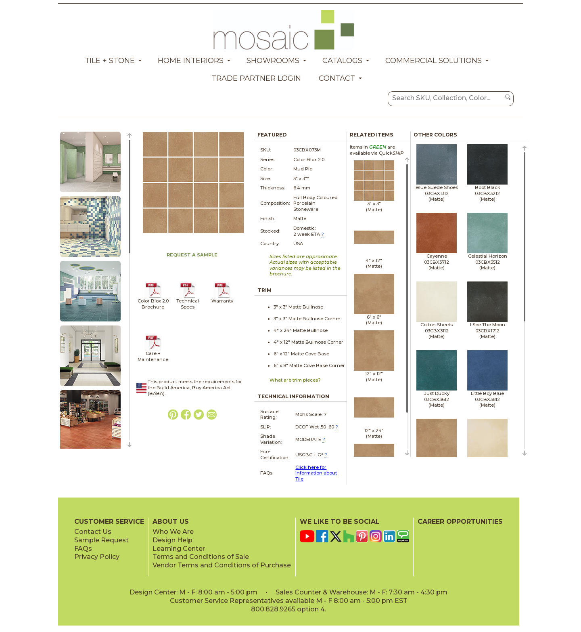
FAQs (83, 548)
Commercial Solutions (433, 60)
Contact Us (92, 531)
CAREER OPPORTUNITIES (460, 521)
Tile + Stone (110, 60)
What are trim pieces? (295, 380)
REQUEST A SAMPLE (192, 255)
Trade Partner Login (256, 78)
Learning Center (179, 548)
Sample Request (101, 540)
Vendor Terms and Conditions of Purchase (222, 565)
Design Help (172, 540)
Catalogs (342, 60)
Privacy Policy (96, 557)
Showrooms (273, 60)
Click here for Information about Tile (316, 473)
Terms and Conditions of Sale (201, 557)
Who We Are (173, 531)
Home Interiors (191, 60)
